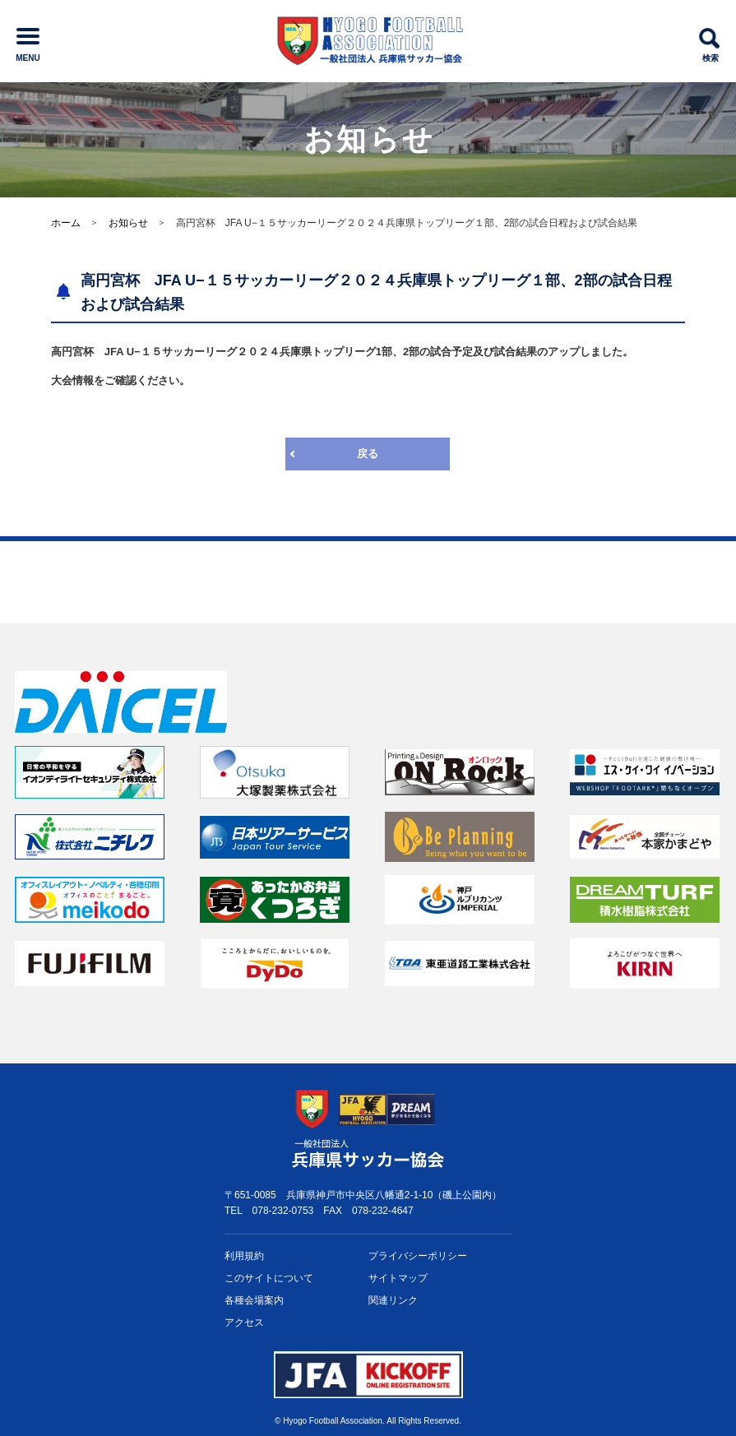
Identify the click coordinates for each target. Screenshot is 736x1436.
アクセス (244, 1322)
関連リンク (393, 1300)
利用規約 (244, 1256)
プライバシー (417, 1256)
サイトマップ (398, 1278)
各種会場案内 (254, 1300)
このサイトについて (269, 1278)
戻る (367, 453)
